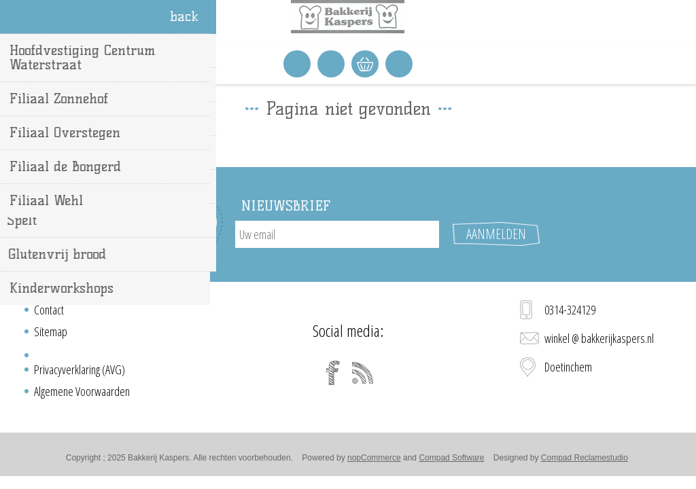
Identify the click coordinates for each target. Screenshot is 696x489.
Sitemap (50, 331)
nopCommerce (374, 458)
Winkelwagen (365, 63)
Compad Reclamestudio (584, 458)
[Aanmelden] (337, 234)
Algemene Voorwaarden (82, 391)
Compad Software (451, 458)
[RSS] (363, 373)
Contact (49, 310)
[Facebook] (333, 373)
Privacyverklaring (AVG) (79, 369)
